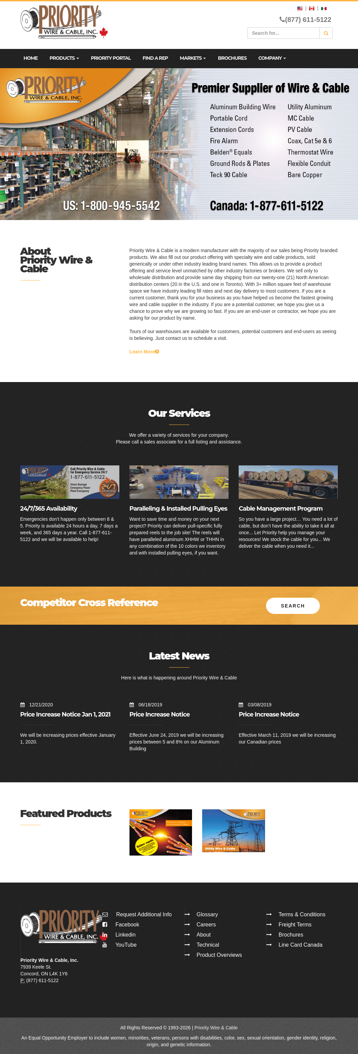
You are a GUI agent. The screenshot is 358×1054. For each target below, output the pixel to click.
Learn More (144, 351)
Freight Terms (295, 924)
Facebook (120, 924)
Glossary (207, 914)
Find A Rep (155, 58)
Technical (208, 944)
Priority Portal (111, 58)
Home (31, 58)
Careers (206, 924)
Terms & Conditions (302, 914)
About (204, 934)
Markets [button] (193, 58)
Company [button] (272, 58)
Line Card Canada (301, 944)
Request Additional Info (144, 914)
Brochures (232, 58)
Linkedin (119, 934)
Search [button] (293, 605)
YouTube (119, 944)
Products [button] (64, 58)
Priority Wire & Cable (216, 1027)
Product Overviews (219, 954)
